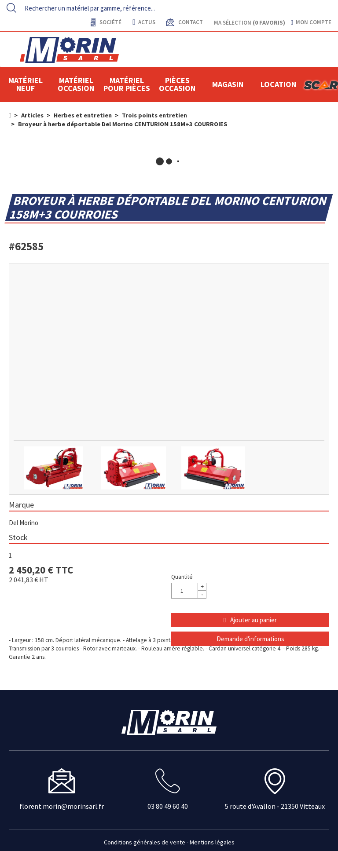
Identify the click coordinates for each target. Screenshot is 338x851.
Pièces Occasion (177, 84)
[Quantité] (188, 591)
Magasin (227, 84)
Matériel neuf (25, 84)
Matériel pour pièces (126, 84)
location (278, 84)
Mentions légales (212, 842)
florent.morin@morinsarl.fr (61, 806)
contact (190, 22)
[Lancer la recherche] (11, 8)
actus (143, 22)
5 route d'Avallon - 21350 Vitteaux (275, 806)
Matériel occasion (76, 84)
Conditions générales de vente (144, 842)
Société (109, 22)
